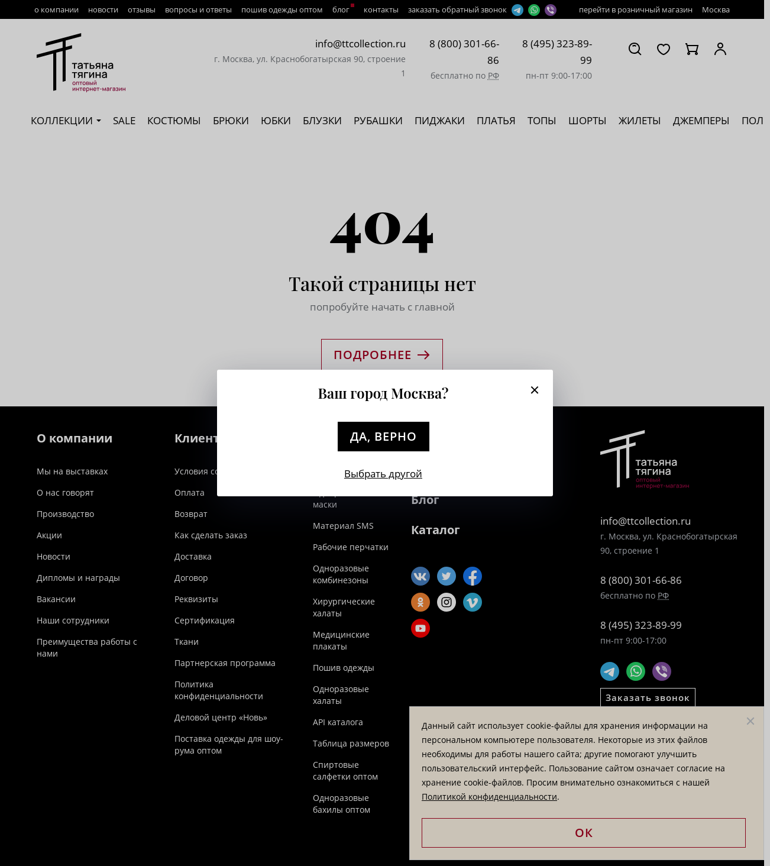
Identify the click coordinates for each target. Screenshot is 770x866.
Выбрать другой (383, 473)
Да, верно (383, 436)
